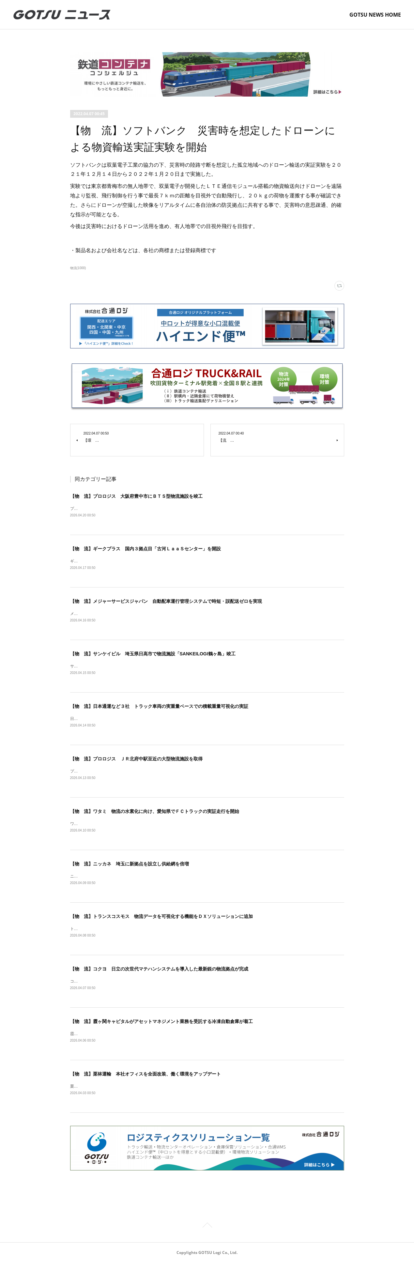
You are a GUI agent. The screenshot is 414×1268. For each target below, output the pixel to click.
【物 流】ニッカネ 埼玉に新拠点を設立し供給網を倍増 (129, 866)
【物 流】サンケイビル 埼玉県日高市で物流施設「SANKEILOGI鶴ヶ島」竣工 (153, 655)
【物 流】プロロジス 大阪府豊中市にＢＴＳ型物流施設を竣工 (136, 496)
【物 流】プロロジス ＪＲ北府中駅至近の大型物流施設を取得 (136, 761)
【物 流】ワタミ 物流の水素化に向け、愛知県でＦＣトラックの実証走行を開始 (154, 814)
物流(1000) (78, 268)
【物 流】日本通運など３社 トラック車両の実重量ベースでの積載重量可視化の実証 (159, 707)
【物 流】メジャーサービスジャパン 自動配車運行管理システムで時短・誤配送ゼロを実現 (166, 601)
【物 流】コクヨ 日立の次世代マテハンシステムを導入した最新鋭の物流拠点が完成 (159, 972)
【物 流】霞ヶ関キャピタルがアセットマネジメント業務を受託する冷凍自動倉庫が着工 (161, 1025)
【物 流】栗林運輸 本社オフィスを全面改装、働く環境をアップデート (145, 1078)
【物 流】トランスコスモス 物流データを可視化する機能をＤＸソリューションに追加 (161, 920)
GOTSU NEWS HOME (375, 14)
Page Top (207, 1231)
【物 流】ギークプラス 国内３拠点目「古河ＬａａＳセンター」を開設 (145, 549)
